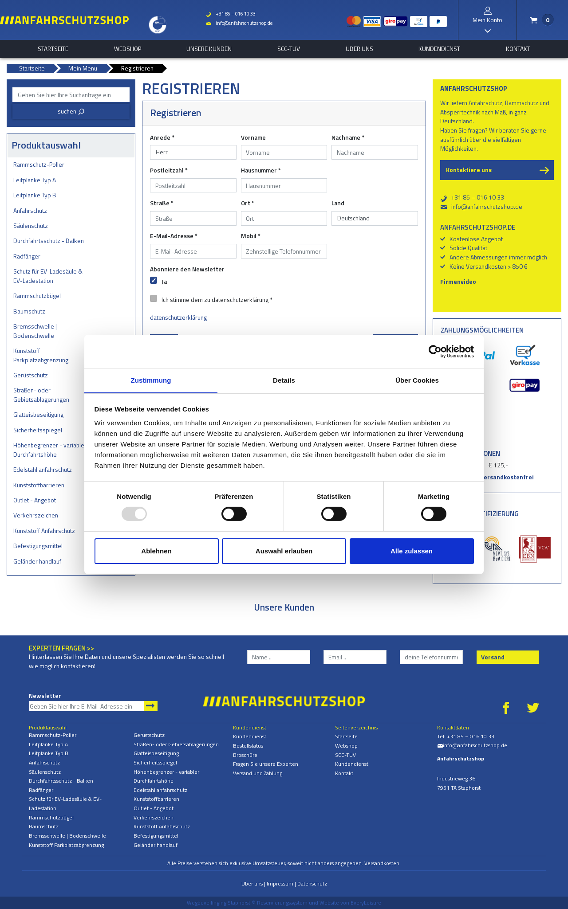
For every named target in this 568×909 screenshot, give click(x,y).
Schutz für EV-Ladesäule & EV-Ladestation (48, 275)
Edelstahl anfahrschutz (42, 469)
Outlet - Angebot (34, 500)
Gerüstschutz (30, 375)
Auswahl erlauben (284, 551)
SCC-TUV (288, 48)
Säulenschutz (30, 225)
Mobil (250, 235)
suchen (71, 111)
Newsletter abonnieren (151, 706)
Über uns (359, 48)
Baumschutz (29, 311)
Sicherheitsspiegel (37, 430)
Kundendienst (439, 48)
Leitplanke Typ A (34, 179)
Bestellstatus (248, 745)
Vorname (253, 137)
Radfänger (26, 256)
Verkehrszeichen (35, 515)
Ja (164, 281)
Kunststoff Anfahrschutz (44, 530)
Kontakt (518, 48)
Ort (247, 203)
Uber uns (252, 883)
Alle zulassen (411, 551)
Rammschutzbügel (37, 295)
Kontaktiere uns (469, 169)
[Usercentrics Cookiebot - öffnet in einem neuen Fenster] (435, 351)
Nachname (347, 137)
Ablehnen (156, 551)
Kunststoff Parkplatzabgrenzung (40, 355)
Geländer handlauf (37, 561)
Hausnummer (261, 170)
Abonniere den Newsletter (187, 269)
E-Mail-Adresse (173, 235)
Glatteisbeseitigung (38, 414)
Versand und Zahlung (257, 773)
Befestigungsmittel (38, 545)
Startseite (53, 48)
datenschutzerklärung (178, 317)
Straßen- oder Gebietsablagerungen (41, 394)
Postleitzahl (169, 170)
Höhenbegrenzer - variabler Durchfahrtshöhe (50, 449)
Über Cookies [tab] (417, 380)
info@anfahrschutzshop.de (238, 23)
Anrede (162, 137)
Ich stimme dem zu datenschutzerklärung (217, 299)
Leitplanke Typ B (34, 195)
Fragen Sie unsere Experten (265, 764)
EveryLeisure (366, 902)
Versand (493, 657)
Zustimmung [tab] (151, 380)
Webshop (127, 48)
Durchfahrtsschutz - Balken (48, 240)
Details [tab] (284, 380)
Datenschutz (312, 883)
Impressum (280, 883)
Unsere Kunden (209, 48)
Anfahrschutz (30, 210)
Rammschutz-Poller (38, 164)
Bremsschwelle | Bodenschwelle (35, 330)
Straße (162, 203)
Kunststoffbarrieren (38, 485)
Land (337, 203)
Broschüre (245, 755)
